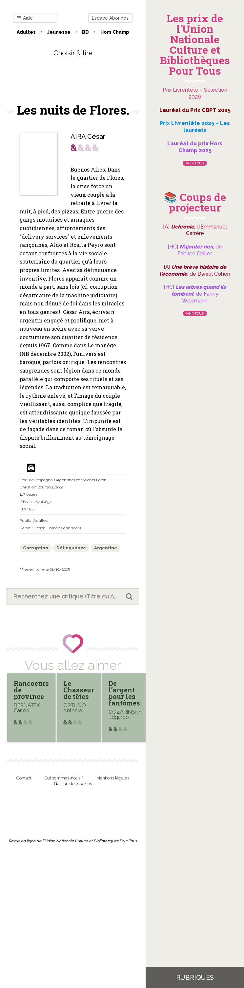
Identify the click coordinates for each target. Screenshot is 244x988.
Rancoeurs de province (31, 690)
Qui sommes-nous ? (64, 778)
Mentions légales (112, 778)
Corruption (35, 547)
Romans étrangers (64, 528)
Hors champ (114, 32)
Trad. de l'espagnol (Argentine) (47, 480)
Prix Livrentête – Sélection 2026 (195, 93)
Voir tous (195, 163)
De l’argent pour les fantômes (124, 693)
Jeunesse (59, 32)
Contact (23, 778)
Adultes (26, 32)
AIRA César (88, 136)
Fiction (39, 528)
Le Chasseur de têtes (78, 690)
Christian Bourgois (36, 487)
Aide (25, 18)
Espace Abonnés (110, 18)
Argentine (105, 547)
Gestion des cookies (73, 783)
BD (85, 32)
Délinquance (71, 547)
